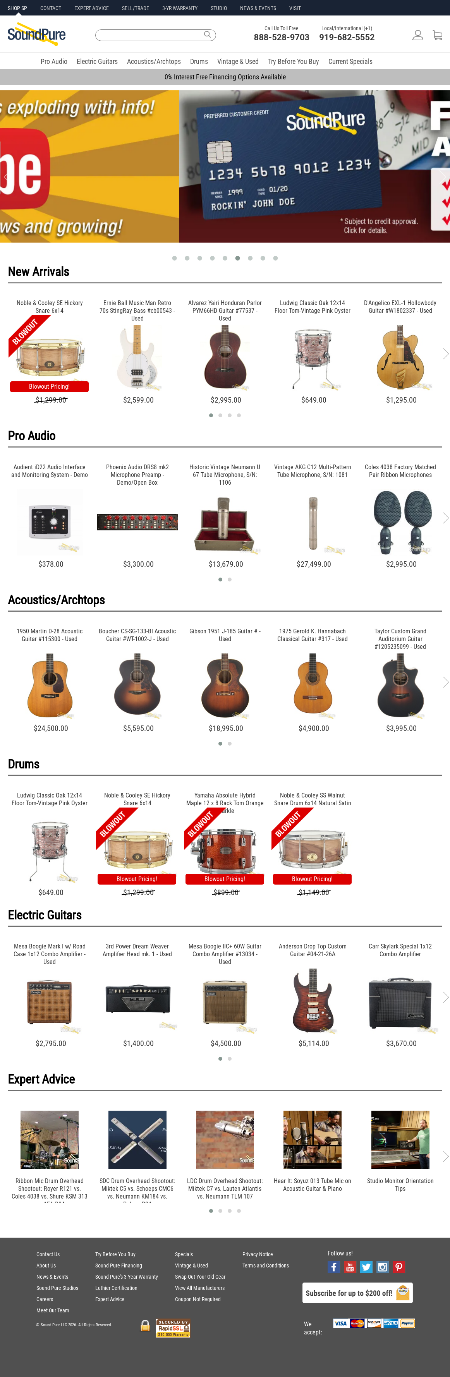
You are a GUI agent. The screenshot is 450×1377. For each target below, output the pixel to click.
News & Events (52, 1277)
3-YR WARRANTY (180, 8)
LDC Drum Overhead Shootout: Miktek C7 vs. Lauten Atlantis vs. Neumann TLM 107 (225, 1188)
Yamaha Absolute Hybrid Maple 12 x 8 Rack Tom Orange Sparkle (225, 803)
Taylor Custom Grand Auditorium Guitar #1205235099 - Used (400, 639)
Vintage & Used (238, 61)
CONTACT (50, 8)
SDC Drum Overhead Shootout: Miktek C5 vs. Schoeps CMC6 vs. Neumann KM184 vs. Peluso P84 (137, 1192)
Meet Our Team (52, 1310)
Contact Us (48, 1254)
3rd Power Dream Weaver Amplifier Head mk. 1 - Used (137, 950)
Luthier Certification (116, 1288)
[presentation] (446, 354)
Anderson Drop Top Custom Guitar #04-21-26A (313, 950)
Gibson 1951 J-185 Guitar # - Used (225, 635)
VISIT (295, 8)
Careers (44, 1299)
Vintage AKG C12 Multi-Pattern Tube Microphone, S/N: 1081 (312, 470)
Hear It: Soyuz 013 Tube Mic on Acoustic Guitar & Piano (312, 1184)
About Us (46, 1265)
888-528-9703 (282, 37)
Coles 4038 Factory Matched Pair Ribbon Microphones (400, 470)
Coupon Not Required (198, 1299)
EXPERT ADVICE (91, 8)
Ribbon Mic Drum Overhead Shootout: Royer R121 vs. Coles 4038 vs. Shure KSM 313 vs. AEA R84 (50, 1192)
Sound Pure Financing (118, 1265)
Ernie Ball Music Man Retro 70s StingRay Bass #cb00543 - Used (137, 310)
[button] (211, 415)
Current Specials (350, 61)
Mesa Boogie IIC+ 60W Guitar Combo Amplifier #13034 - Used (225, 954)
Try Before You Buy (293, 61)
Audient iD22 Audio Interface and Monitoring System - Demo (49, 470)
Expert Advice (109, 1299)
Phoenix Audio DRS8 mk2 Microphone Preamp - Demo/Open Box (137, 474)
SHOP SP (17, 8)
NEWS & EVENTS (258, 8)
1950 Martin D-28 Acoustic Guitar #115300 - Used (49, 635)
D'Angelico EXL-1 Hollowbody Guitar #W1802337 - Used (400, 306)
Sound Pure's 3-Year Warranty (126, 1277)
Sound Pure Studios (57, 1288)
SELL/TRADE (135, 8)
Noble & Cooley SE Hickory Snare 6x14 (50, 306)
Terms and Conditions (265, 1265)
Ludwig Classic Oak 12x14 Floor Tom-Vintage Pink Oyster (312, 306)
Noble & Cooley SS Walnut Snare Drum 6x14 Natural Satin (312, 799)
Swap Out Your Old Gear (200, 1277)
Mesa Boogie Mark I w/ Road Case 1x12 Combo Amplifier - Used (50, 954)
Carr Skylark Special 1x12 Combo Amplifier (400, 950)
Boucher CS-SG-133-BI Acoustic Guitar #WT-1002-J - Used (137, 635)
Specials (184, 1254)
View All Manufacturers (200, 1288)
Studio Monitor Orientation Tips (400, 1184)
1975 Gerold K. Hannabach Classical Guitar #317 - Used (312, 635)
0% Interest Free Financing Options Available (225, 77)
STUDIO (219, 8)
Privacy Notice (257, 1254)
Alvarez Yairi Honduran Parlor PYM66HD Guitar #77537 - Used (225, 310)
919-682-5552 (347, 37)
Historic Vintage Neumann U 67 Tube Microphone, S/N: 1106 (224, 474)
